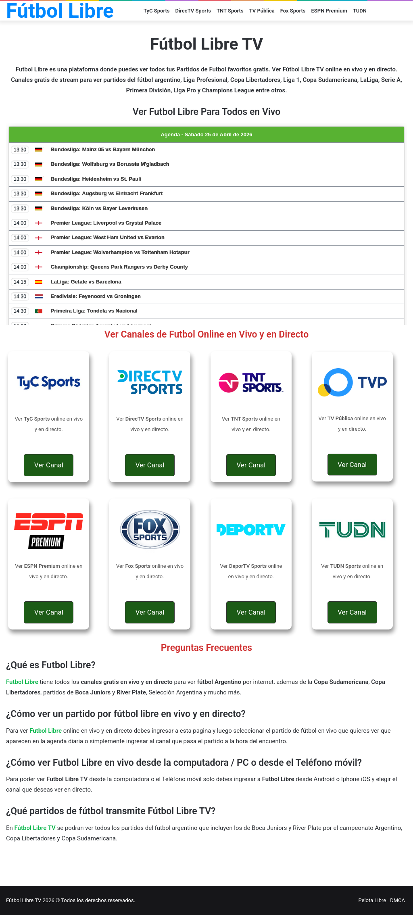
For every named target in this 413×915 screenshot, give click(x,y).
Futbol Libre (45, 730)
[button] (48, 465)
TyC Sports (156, 11)
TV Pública (262, 11)
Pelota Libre (372, 900)
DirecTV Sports (193, 11)
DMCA (397, 900)
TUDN (360, 11)
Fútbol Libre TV (35, 828)
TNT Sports (230, 11)
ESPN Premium (329, 11)
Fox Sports (293, 11)
